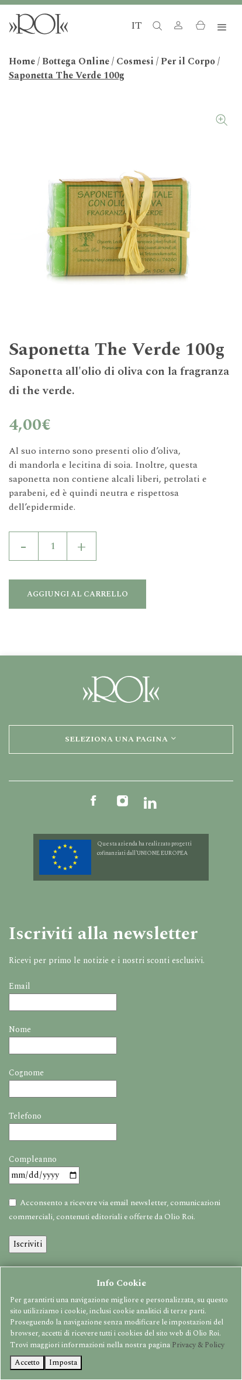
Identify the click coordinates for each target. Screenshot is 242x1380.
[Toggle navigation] (222, 28)
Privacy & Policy (198, 1345)
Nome (20, 1029)
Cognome (26, 1073)
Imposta (63, 1362)
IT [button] (136, 25)
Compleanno (33, 1159)
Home (22, 61)
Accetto (27, 1362)
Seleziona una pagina (121, 739)
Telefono (25, 1116)
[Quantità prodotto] (52, 546)
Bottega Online (75, 61)
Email (19, 986)
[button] (178, 28)
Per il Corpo (188, 61)
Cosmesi (135, 61)
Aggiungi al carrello (77, 594)
